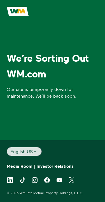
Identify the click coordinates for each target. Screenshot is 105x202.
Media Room (19, 166)
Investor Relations (55, 166)
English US (21, 151)
